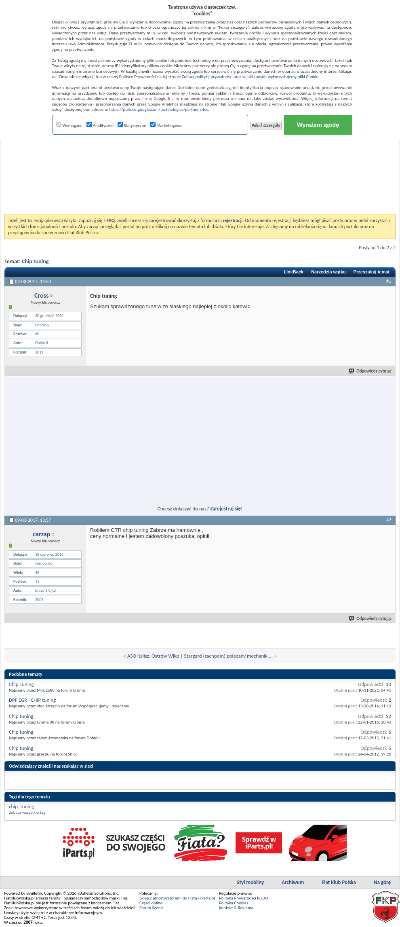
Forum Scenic (151, 907)
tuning (27, 806)
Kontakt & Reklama (236, 907)
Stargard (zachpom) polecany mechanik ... (228, 656)
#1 (388, 281)
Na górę (382, 882)
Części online (150, 903)
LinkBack (293, 271)
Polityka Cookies (233, 903)
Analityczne (100, 125)
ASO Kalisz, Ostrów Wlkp (153, 656)
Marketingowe (166, 125)
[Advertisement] (200, 155)
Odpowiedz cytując (370, 371)
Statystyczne (132, 125)
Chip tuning (35, 261)
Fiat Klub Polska (339, 882)
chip (13, 806)
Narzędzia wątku (328, 271)
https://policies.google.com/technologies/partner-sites (158, 109)
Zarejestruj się (225, 509)
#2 (388, 520)
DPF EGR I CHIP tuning (32, 700)
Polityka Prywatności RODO (243, 898)
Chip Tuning (21, 684)
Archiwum (293, 882)
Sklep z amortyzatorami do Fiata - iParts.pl (177, 898)
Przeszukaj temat (371, 271)
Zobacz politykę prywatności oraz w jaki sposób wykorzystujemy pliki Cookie (250, 76)
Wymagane (69, 125)
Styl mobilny (250, 882)
